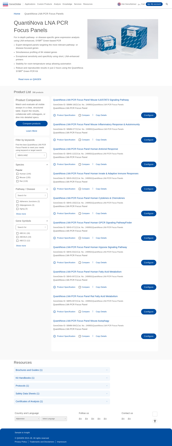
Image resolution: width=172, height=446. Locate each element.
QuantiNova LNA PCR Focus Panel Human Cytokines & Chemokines (89, 198)
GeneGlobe (15, 4)
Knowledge (67, 4)
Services (78, 4)
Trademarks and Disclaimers (42, 442)
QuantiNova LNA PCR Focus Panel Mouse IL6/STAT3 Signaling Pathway (91, 100)
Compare (86, 115)
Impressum (62, 442)
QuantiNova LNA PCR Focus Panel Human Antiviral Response (85, 149)
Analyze (57, 4)
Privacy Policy (21, 442)
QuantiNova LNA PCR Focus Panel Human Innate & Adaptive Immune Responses (95, 173)
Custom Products (44, 4)
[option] (32, 174)
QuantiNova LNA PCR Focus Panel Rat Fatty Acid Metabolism (85, 296)
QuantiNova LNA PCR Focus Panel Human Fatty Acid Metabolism (87, 271)
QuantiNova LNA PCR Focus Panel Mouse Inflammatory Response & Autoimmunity (96, 124)
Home (17, 13)
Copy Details (101, 115)
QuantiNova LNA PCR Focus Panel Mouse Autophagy (81, 321)
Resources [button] (88, 4)
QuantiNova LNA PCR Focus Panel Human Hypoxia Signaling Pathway (90, 247)
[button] (31, 164)
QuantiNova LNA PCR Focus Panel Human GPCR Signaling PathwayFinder (92, 222)
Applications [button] (30, 4)
